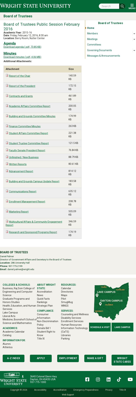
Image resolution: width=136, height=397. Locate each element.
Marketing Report (19, 211)
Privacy (108, 390)
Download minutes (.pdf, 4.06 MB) (22, 57)
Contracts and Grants (21, 96)
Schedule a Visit (100, 327)
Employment (68, 358)
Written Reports (18, 164)
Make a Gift (95, 358)
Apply (41, 358)
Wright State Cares (122, 360)
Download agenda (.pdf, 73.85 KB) (22, 46)
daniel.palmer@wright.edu (20, 269)
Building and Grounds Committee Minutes (32, 116)
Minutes (10, 54)
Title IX (122, 390)
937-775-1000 (38, 382)
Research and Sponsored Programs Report (33, 232)
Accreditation (60, 390)
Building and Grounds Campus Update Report (34, 181)
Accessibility (40, 390)
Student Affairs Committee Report (28, 133)
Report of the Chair (19, 76)
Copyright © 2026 (18, 390)
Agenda (10, 43)
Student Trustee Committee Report (29, 143)
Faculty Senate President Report (27, 150)
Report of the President (22, 86)
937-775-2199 (15, 266)
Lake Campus (122, 327)
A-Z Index (13, 358)
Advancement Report (21, 171)
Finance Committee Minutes (25, 126)
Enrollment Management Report (27, 201)
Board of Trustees (18, 16)
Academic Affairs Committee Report (29, 106)
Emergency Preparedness (85, 390)
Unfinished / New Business (24, 157)
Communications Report (22, 191)
